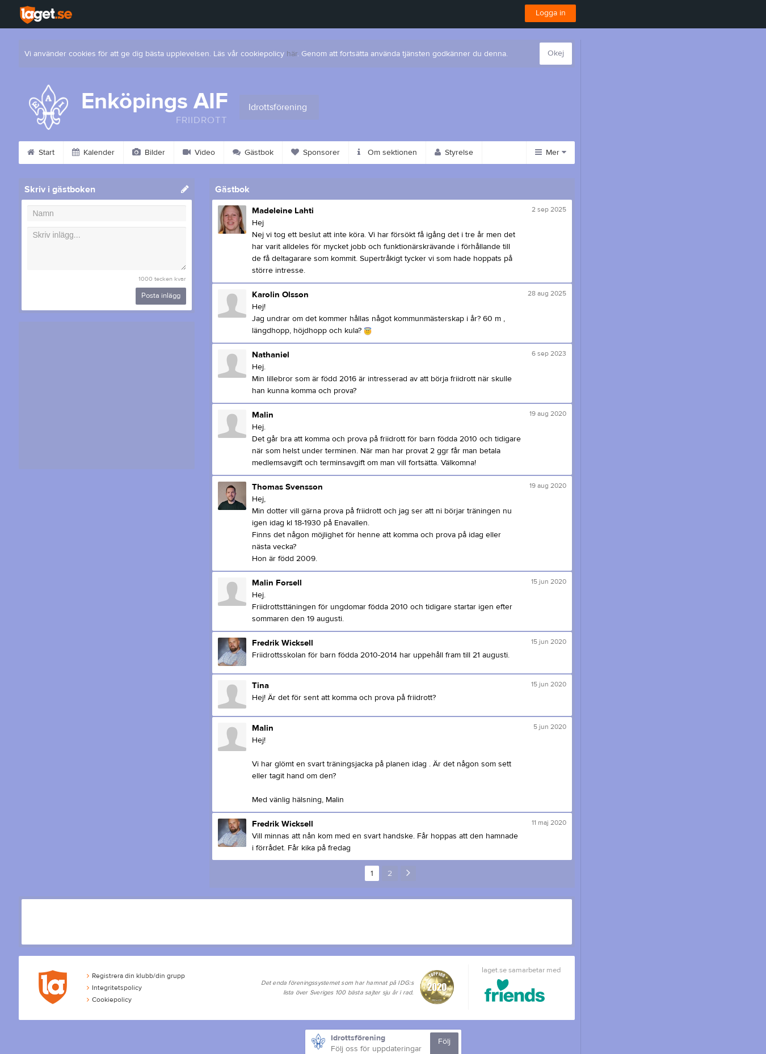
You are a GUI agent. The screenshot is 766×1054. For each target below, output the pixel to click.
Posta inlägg (160, 295)
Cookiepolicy (109, 999)
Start (40, 152)
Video (199, 152)
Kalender (93, 152)
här (292, 54)
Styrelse (454, 152)
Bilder (148, 152)
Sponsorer (315, 152)
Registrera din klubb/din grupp (136, 975)
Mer (550, 152)
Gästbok (253, 152)
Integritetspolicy (114, 987)
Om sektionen (387, 152)
